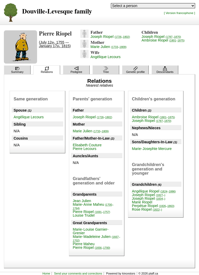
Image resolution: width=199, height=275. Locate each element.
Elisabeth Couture (87, 145)
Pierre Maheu (84, 244)
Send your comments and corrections (78, 273)
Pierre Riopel (91, 212)
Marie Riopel (142, 202)
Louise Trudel (84, 215)
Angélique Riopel (154, 191)
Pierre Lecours (84, 149)
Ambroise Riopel (162, 40)
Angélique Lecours (105, 57)
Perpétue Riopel (153, 206)
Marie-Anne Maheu (93, 206)
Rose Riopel (147, 209)
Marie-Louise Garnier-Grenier (91, 231)
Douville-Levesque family (57, 11)
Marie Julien (108, 47)
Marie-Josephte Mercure (152, 149)
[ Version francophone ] (179, 13)
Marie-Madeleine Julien (96, 238)
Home (46, 273)
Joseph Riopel (110, 37)
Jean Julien (82, 201)
